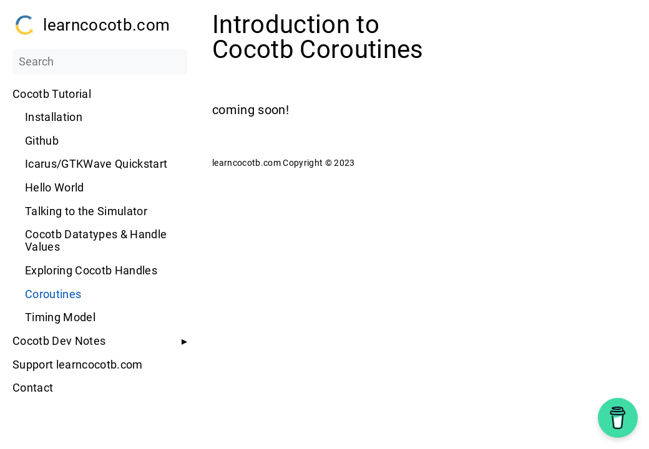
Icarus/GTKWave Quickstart (96, 164)
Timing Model (60, 317)
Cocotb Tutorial (51, 94)
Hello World (54, 187)
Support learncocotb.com (77, 365)
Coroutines (53, 294)
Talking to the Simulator (86, 211)
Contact (32, 388)
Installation (53, 117)
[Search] (99, 61)
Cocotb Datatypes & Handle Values (96, 240)
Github (42, 141)
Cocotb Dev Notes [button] (58, 341)
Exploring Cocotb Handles (91, 270)
